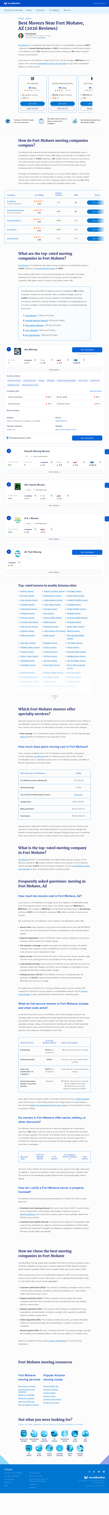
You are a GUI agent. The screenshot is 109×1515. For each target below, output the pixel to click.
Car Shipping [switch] (54, 10)
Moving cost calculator (26, 1395)
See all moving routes (51, 1403)
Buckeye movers (27, 596)
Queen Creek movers (29, 656)
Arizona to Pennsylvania (52, 1399)
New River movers (28, 643)
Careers (32, 1487)
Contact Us (33, 1484)
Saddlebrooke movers (76, 656)
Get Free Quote (87, 350)
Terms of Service (36, 1476)
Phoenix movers (27, 652)
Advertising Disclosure (99, 3)
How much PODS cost (26, 1401)
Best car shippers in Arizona (28, 1405)
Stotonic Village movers (53, 673)
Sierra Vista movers (52, 665)
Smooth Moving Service (62, 83)
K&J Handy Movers (34, 325)
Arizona (28, 18)
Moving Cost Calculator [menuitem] (13, 10)
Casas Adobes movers (53, 600)
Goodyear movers (51, 627)
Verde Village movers (53, 690)
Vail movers (72, 686)
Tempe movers (50, 682)
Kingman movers (27, 631)
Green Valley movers (75, 627)
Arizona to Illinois (49, 1393)
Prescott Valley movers (76, 652)
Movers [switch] (29, 10)
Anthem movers (27, 591)
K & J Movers (31, 330)
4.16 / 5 (63, 90)
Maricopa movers (27, 635)
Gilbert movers (50, 622)
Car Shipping (9, 1479)
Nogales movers (50, 643)
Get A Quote (32, 104)
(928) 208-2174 (62, 108)
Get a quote (97, 202)
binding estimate (82, 1099)
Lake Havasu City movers (54, 631)
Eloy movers (49, 613)
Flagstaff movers (74, 613)
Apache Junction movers (54, 591)
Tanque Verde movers (29, 682)
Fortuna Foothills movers (77, 618)
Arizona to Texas (49, 1396)
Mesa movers (49, 635)
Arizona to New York (50, 1386)
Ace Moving (23, 45)
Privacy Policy (34, 1473)
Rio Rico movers (50, 656)
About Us (7, 1482)
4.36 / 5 (32, 90)
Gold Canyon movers (29, 627)
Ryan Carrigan (30, 34)
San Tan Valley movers (76, 661)
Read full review (96, 391)
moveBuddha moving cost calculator (52, 64)
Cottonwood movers (28, 609)
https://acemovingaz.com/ (65, 429)
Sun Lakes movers (51, 677)
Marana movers (73, 631)
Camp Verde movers (75, 596)
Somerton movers (27, 673)
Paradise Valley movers (30, 647)
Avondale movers (74, 591)
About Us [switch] (67, 10)
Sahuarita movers (27, 661)
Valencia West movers (29, 690)
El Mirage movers (27, 613)
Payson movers (50, 647)
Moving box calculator (26, 1398)
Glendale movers (74, 622)
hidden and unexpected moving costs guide (48, 1105)
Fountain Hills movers (29, 622)
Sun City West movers (29, 677)
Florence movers (27, 618)
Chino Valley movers (52, 605)
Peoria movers (73, 647)
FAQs (6, 1486)
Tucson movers (73, 682)
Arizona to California (50, 1390)
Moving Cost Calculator (13, 1473)
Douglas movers (50, 609)
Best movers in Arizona (26, 1386)
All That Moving (32, 335)
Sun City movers (74, 673)
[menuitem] (89, 1471)
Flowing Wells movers (53, 618)
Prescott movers (50, 652)
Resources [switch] (40, 10)
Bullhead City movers (52, 596)
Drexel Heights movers (76, 609)
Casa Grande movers (29, 600)
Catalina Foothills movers (77, 600)
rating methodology (58, 1341)
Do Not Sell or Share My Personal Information (38, 1480)
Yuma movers (72, 690)
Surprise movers (74, 677)
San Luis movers (50, 661)
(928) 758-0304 (32, 108)
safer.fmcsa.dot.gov (28, 1214)
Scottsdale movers (28, 665)
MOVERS (21, 18)
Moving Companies (12, 1476)
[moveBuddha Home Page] (12, 3)
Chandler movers (27, 605)
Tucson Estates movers (30, 686)
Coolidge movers (74, 605)
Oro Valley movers (74, 643)
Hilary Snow (42, 37)
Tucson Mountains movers (55, 686)
